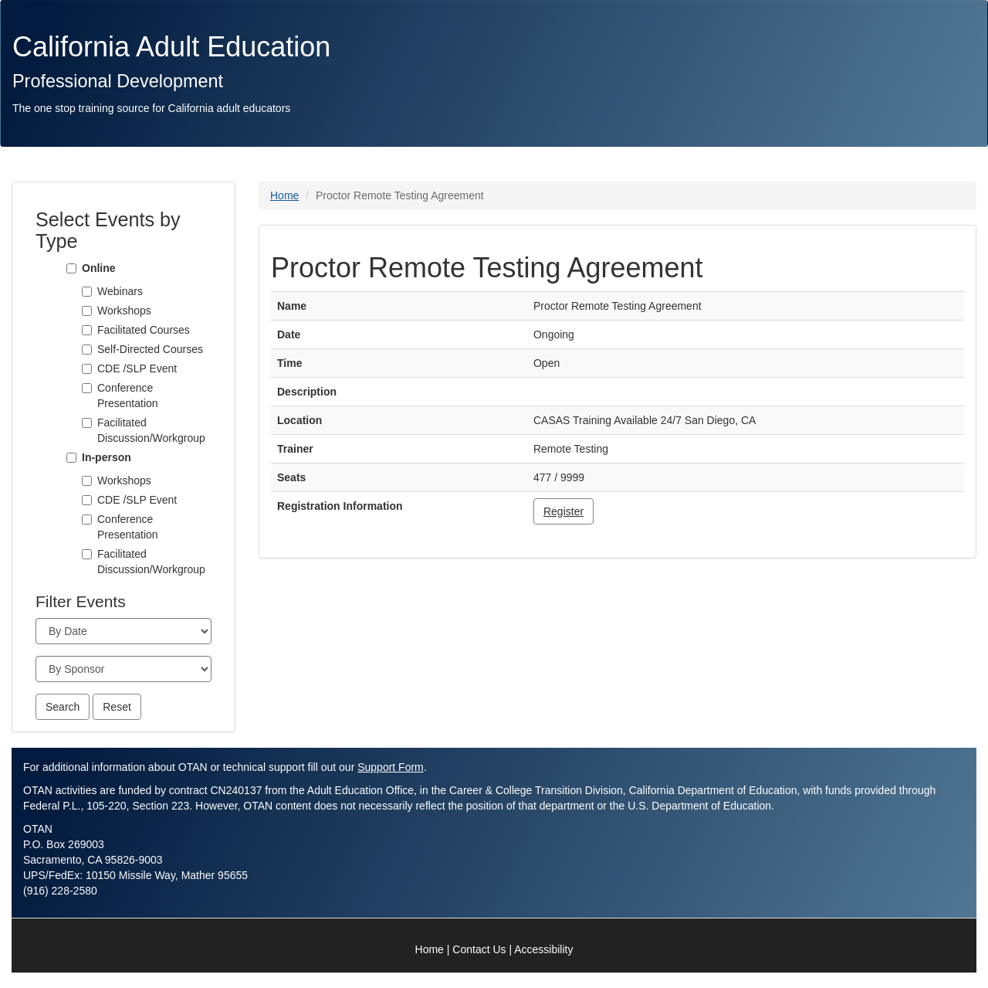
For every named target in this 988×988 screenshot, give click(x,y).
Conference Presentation (127, 395)
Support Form (390, 767)
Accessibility (543, 949)
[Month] (123, 631)
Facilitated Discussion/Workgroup (151, 430)
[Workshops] (87, 311)
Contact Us (479, 949)
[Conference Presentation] (87, 388)
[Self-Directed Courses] (87, 350)
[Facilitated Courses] (87, 330)
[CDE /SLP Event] (87, 369)
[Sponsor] (123, 669)
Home (284, 195)
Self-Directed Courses (150, 349)
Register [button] (563, 511)
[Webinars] (87, 292)
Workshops (124, 310)
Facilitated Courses (143, 330)
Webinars (120, 291)
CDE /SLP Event (137, 368)
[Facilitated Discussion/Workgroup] (87, 423)
